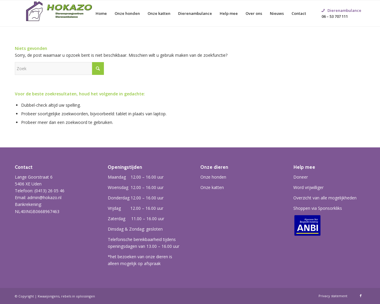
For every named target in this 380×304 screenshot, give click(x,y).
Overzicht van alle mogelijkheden (325, 198)
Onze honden (213, 177)
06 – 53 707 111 (341, 6)
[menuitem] (101, 13)
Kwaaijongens (48, 296)
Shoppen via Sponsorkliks (317, 208)
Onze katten (212, 187)
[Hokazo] (59, 13)
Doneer (300, 177)
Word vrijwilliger (308, 187)
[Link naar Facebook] (360, 295)
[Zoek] (59, 68)
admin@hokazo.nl (44, 197)
